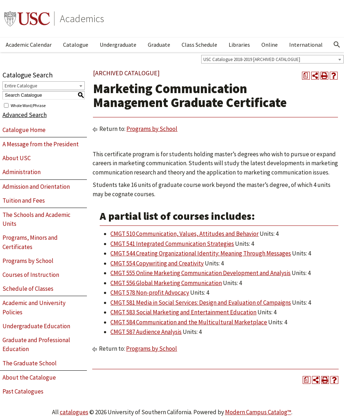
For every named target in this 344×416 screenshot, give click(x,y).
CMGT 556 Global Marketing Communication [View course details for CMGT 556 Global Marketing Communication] (166, 283)
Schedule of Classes (27, 289)
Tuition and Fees (23, 200)
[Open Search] (337, 44)
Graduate (159, 44)
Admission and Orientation (36, 187)
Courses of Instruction (30, 275)
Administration (21, 172)
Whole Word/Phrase (28, 105)
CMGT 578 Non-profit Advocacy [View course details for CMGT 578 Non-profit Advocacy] (149, 292)
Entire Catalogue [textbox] (21, 86)
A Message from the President (40, 144)
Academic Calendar (29, 44)
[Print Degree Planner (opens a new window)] (306, 76)
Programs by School (27, 261)
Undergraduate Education (36, 326)
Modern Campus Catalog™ (258, 412)
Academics (82, 18)
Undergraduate (118, 44)
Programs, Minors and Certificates (30, 242)
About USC (16, 158)
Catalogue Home (24, 130)
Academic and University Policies (34, 307)
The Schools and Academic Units (36, 219)
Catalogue (75, 44)
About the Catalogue (29, 377)
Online (269, 44)
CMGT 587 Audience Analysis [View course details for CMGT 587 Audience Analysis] (146, 332)
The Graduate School (29, 363)
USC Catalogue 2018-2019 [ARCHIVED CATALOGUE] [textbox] (251, 59)
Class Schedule (199, 44)
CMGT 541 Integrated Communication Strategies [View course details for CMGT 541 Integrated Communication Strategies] (172, 244)
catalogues (74, 412)
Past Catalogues (22, 391)
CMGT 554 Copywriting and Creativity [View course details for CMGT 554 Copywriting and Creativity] (157, 263)
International (306, 44)
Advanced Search (24, 115)
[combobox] (272, 59)
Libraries (239, 44)
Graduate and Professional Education (36, 344)
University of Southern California (27, 18)
